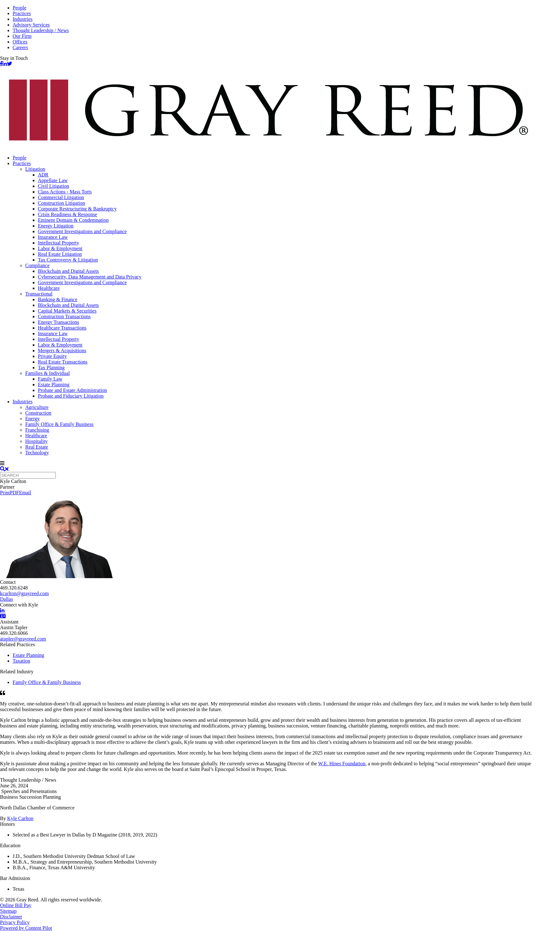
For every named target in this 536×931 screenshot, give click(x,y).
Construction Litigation (61, 203)
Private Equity (52, 356)
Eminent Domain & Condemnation (73, 220)
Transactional (39, 293)
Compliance (37, 265)
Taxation (21, 661)
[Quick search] (28, 475)
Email (25, 492)
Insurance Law (53, 237)
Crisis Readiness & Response (67, 214)
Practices (22, 13)
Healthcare (49, 288)
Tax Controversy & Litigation (68, 259)
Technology (37, 452)
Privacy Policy (15, 922)
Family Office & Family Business (59, 424)
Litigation (35, 169)
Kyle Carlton (20, 818)
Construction (38, 413)
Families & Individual (47, 373)
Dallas (6, 599)
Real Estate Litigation (60, 254)
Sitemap (8, 911)
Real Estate (36, 447)
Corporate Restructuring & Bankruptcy (77, 208)
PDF (14, 492)
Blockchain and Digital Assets (68, 271)
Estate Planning (53, 384)
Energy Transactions (58, 322)
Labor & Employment (60, 248)
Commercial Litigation (61, 197)
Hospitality (36, 441)
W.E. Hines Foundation (341, 763)
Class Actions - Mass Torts (65, 191)
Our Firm (22, 36)
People (19, 7)
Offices (20, 41)
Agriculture (37, 407)
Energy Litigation (55, 225)
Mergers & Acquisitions (62, 350)
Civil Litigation (53, 186)
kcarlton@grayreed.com (24, 593)
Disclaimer (11, 916)
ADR (43, 174)
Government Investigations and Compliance (82, 231)
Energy (32, 418)
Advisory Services (31, 24)
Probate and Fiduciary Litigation (70, 396)
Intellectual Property (58, 242)
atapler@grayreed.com (23, 638)
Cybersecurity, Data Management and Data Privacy (90, 276)
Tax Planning (51, 367)
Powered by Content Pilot (26, 928)
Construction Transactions (64, 316)
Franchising (37, 430)
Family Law (50, 379)
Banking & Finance (57, 299)
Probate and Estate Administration (72, 390)
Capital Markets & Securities (67, 310)
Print (5, 492)
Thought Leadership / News (41, 30)
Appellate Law (53, 180)
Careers (20, 47)
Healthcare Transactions (62, 327)
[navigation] (268, 463)
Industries (22, 19)
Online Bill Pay (16, 905)
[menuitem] (274, 158)
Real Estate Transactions (62, 362)
